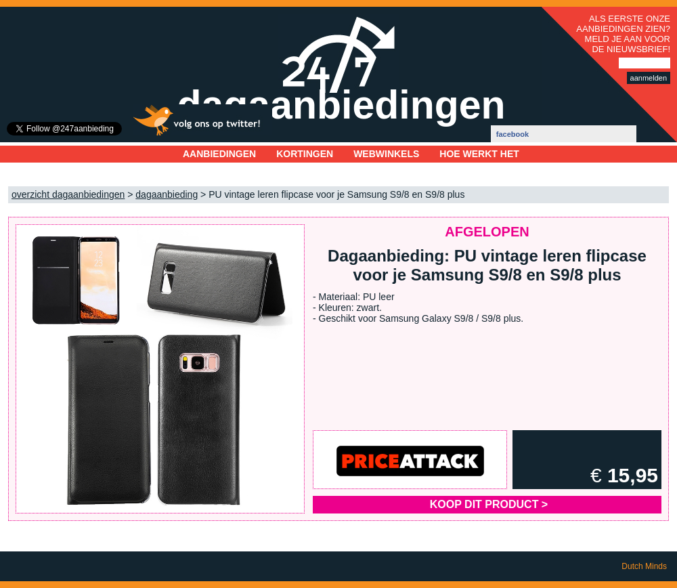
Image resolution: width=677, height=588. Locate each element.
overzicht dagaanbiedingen (68, 194)
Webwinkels (386, 153)
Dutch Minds (644, 566)
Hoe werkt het (479, 153)
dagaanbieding (166, 194)
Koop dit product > (489, 504)
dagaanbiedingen (341, 105)
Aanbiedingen (219, 153)
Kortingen (304, 153)
